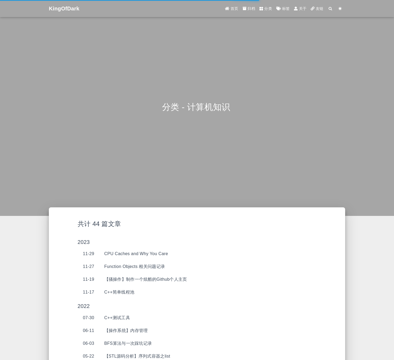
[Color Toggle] (340, 9)
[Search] (331, 9)
